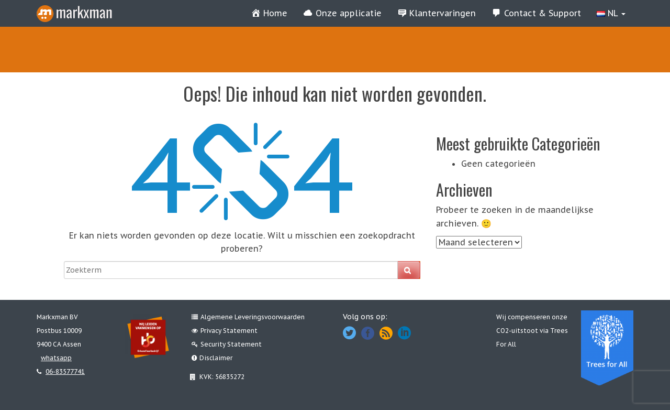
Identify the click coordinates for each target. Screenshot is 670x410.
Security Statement (227, 344)
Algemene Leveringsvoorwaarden (248, 317)
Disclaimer (212, 358)
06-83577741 (65, 371)
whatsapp (56, 358)
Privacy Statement (225, 331)
